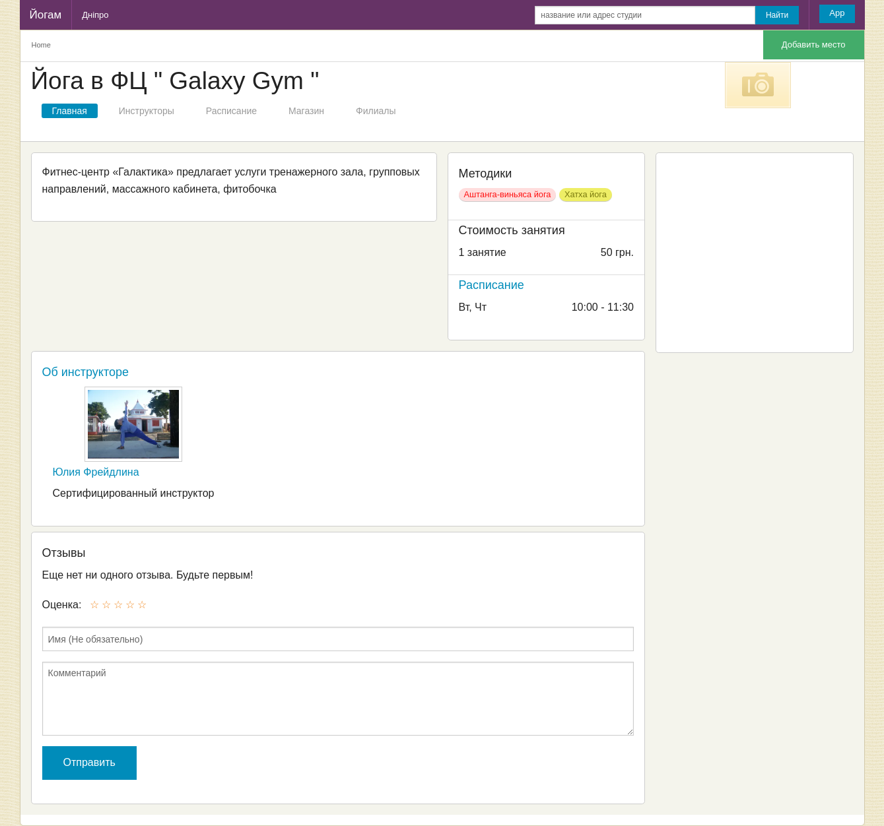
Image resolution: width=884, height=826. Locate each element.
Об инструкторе (85, 372)
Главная (69, 111)
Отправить (89, 762)
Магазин (306, 111)
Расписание (231, 111)
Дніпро (95, 15)
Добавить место (814, 44)
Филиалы (375, 111)
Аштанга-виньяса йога (507, 194)
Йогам (46, 15)
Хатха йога (585, 194)
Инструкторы (146, 111)
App (836, 13)
